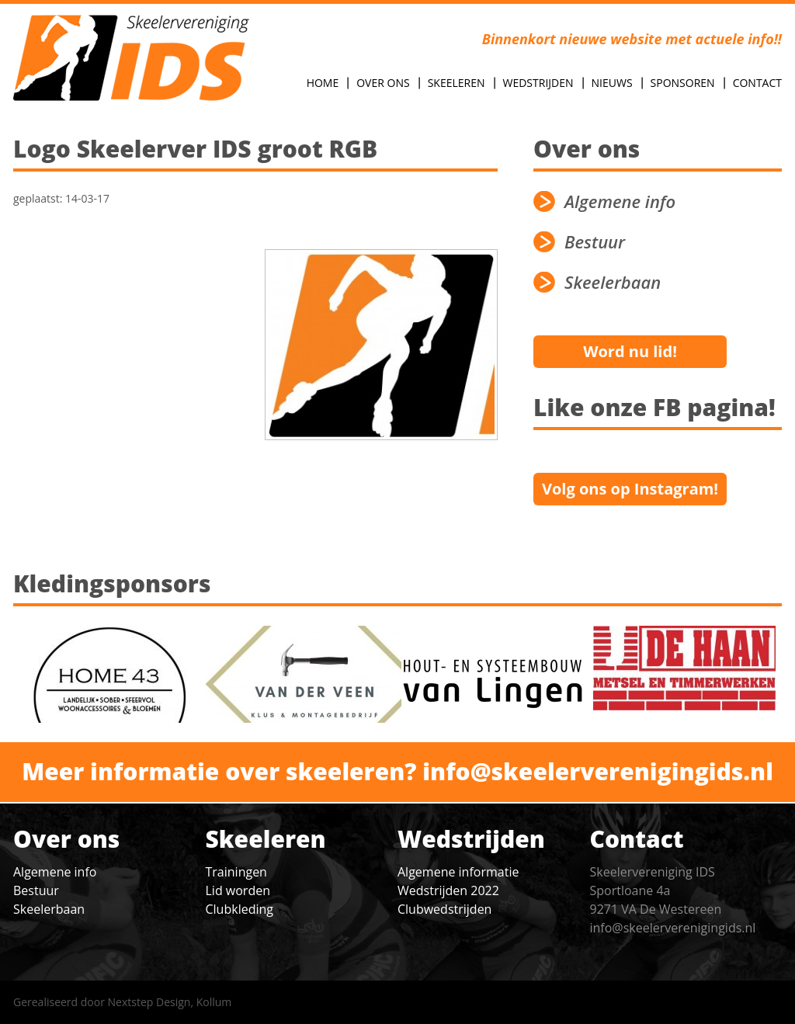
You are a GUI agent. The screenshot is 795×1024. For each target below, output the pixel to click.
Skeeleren (456, 82)
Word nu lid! (630, 351)
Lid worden (238, 890)
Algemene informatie (458, 871)
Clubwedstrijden (444, 909)
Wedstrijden (538, 82)
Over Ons (382, 82)
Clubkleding (239, 909)
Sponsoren (683, 82)
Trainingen (236, 871)
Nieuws (612, 82)
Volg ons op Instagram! (630, 488)
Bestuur (594, 241)
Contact (757, 82)
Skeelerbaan (612, 282)
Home (323, 82)
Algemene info (619, 201)
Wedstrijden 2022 (448, 890)
